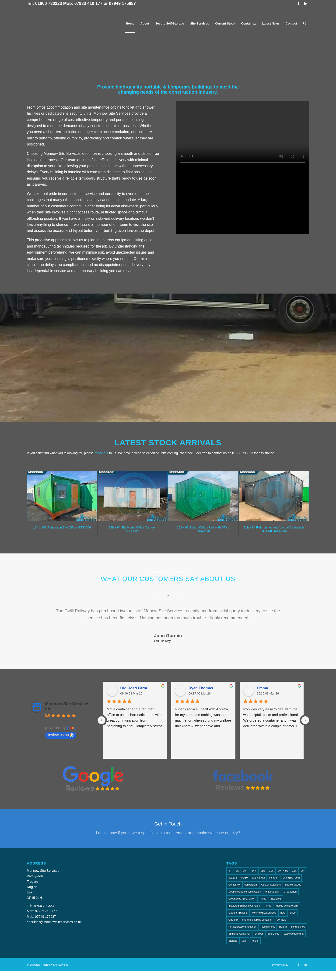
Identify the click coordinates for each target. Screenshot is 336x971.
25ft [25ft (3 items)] (303, 870)
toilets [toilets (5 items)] (255, 940)
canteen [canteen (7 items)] (273, 877)
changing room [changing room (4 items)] (291, 877)
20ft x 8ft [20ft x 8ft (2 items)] (283, 870)
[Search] (304, 23)
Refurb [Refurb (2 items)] (283, 926)
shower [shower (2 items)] (259, 933)
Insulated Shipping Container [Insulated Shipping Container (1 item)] (244, 905)
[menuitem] (130, 23)
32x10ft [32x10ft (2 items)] (232, 877)
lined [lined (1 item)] (268, 905)
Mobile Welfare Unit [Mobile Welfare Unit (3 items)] (287, 905)
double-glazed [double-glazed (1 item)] (293, 884)
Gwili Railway (162, 641)
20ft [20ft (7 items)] (271, 870)
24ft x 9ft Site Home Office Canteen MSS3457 (132, 529)
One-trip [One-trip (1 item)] (233, 919)
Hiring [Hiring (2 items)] (262, 898)
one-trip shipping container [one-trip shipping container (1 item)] (257, 919)
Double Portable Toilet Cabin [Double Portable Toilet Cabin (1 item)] (244, 891)
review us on (61, 735)
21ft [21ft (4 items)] (294, 870)
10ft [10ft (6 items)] (245, 870)
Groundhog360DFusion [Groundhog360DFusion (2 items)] (241, 898)
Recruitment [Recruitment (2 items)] (268, 926)
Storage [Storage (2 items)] (233, 940)
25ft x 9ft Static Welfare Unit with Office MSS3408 (203, 529)
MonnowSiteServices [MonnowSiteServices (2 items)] (264, 912)
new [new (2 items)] (282, 912)
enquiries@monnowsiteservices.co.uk (54, 922)
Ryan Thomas (201, 688)
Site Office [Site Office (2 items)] (273, 933)
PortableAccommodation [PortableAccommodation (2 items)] (242, 926)
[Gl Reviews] (93, 778)
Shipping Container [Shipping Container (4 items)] (239, 933)
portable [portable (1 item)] (281, 919)
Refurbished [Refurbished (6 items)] (298, 926)
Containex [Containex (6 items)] (234, 884)
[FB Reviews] (242, 778)
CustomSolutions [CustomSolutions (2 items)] (271, 884)
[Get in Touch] (168, 828)
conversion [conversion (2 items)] (251, 884)
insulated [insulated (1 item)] (276, 898)
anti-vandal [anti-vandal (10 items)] (258, 877)
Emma (262, 688)
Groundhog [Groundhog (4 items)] (290, 891)
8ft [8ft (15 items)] (229, 870)
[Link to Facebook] (298, 3)
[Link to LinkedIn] (305, 3)
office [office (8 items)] (293, 912)
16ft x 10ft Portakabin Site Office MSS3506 (62, 527)
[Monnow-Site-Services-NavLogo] (67, 23)
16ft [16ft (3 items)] (262, 870)
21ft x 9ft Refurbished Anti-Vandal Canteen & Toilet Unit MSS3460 (274, 529)
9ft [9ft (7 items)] (237, 870)
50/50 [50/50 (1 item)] (244, 877)
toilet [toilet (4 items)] (244, 940)
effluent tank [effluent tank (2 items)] (272, 891)
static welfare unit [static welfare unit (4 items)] (294, 933)
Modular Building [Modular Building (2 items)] (238, 912)
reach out (101, 453)
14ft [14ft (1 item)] (254, 870)
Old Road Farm (133, 688)
